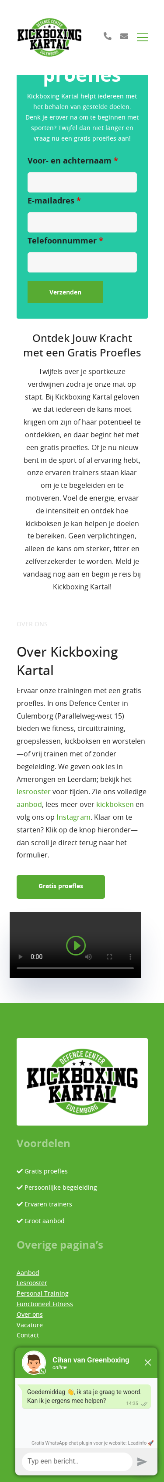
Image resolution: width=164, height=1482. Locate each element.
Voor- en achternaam (73, 161)
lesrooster (34, 791)
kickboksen (115, 804)
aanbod (29, 804)
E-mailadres (54, 201)
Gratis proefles (60, 886)
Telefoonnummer (65, 241)
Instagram (73, 817)
